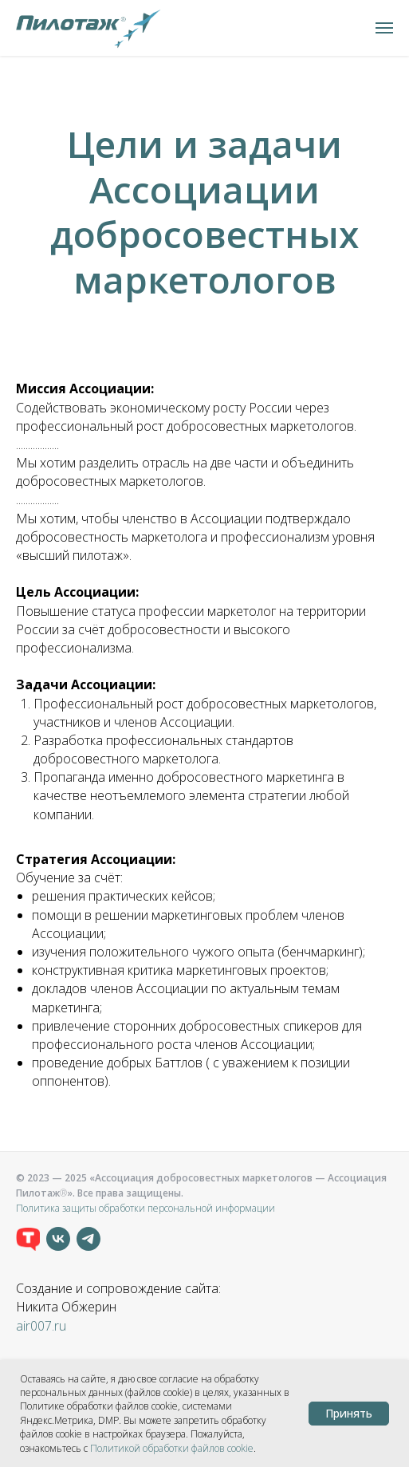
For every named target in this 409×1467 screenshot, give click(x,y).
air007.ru (41, 1326)
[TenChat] (28, 1239)
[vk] (58, 1239)
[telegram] (88, 1239)
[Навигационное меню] (384, 28)
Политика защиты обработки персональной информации (145, 1208)
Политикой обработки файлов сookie (172, 1448)
